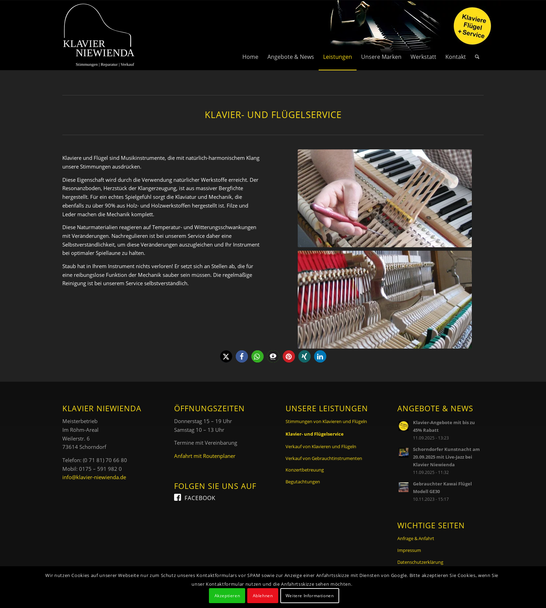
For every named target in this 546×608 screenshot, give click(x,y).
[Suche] (477, 35)
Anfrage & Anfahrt (415, 538)
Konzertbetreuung (305, 470)
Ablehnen (263, 596)
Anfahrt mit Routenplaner (204, 455)
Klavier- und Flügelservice (315, 434)
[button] (226, 356)
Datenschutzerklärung (420, 562)
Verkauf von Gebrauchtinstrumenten (324, 458)
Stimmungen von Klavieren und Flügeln (326, 421)
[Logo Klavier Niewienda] (98, 35)
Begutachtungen (303, 481)
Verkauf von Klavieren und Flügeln (321, 446)
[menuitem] (250, 35)
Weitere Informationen (310, 596)
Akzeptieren (227, 596)
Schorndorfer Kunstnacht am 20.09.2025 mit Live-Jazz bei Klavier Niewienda (446, 456)
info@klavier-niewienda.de (94, 477)
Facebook (200, 498)
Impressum (409, 550)
